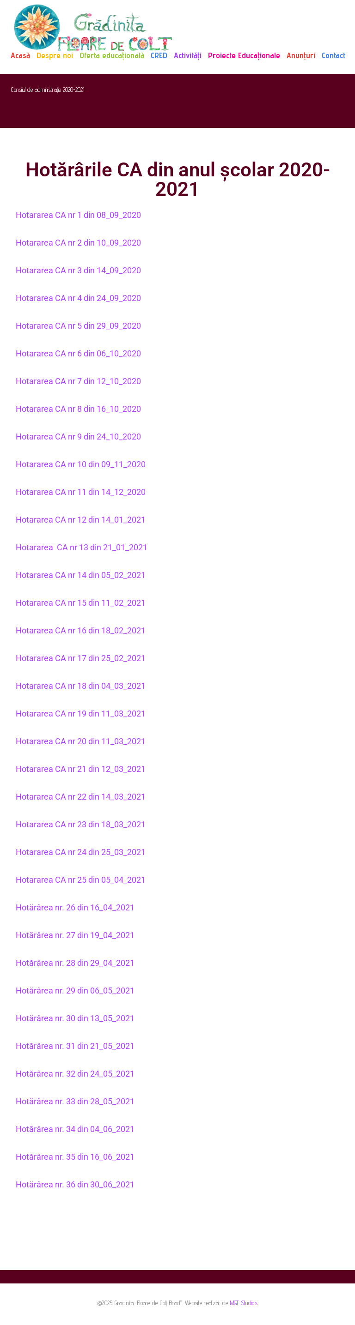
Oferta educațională (112, 55)
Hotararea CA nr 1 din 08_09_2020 (78, 215)
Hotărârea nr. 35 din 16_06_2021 (75, 1157)
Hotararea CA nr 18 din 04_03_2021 (81, 686)
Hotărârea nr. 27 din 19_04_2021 (75, 935)
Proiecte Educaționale (244, 55)
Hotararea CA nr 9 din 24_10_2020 (78, 436)
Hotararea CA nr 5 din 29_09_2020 (78, 326)
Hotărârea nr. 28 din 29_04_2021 (75, 963)
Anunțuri (301, 55)
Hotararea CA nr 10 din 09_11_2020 (81, 464)
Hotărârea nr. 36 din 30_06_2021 (75, 1184)
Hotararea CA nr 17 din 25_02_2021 (81, 658)
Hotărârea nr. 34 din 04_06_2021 (75, 1129)
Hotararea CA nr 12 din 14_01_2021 (81, 519)
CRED (159, 55)
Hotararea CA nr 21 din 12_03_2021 (81, 769)
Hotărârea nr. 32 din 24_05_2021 (75, 1073)
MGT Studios (243, 1303)
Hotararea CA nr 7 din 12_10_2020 (78, 381)
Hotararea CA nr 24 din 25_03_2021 (81, 852)
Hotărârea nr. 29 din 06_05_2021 (75, 990)
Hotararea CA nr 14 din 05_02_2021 (81, 575)
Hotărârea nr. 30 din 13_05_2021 (75, 1018)
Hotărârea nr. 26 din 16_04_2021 (75, 907)
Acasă (20, 55)
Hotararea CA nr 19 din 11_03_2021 (81, 713)
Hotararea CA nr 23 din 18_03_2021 (81, 824)
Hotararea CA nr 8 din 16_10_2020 (78, 409)
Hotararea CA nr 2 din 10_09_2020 (78, 242)
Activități (188, 55)
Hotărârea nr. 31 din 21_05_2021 (75, 1046)
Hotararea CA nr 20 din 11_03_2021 (81, 741)
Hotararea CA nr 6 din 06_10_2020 (78, 353)
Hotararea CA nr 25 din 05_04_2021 (81, 880)
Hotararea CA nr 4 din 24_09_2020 (78, 298)
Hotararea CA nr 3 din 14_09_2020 (78, 270)
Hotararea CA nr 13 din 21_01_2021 (81, 547)
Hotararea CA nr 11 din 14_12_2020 (81, 492)
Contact (333, 55)
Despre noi (55, 55)
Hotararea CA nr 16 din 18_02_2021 (81, 630)
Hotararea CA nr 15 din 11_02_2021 (81, 603)
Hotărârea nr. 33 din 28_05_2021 (75, 1101)
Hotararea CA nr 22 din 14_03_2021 (81, 796)
